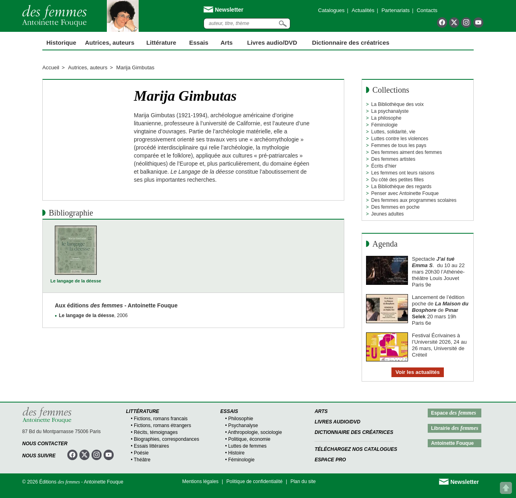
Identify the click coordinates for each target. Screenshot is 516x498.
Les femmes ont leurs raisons (403, 173)
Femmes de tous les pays (399, 145)
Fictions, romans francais (160, 418)
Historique (61, 42)
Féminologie (384, 125)
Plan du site (303, 481)
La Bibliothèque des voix (397, 104)
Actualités (363, 10)
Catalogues (331, 10)
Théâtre (142, 460)
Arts (227, 42)
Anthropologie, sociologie (255, 432)
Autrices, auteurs (110, 42)
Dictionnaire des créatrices (350, 42)
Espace (453, 413)
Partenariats (395, 10)
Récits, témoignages (156, 432)
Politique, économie (249, 439)
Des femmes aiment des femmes (406, 152)
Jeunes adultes (387, 214)
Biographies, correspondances (166, 439)
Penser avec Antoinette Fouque (405, 193)
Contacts (427, 10)
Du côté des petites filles (397, 180)
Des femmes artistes (393, 159)
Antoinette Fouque (452, 443)
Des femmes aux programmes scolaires (413, 200)
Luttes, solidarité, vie (393, 132)
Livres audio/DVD (337, 422)
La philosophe (386, 118)
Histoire (236, 453)
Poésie (141, 453)
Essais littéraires (151, 446)
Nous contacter (44, 443)
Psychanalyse (243, 425)
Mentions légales (200, 481)
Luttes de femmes (247, 446)
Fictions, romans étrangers (162, 425)
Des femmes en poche (395, 207)
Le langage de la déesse (75, 280)
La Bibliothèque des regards (401, 186)
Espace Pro (330, 460)
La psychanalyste (390, 111)
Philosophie (240, 418)
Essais (198, 42)
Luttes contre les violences (399, 138)
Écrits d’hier (384, 166)
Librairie (454, 428)
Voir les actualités (417, 372)
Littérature (161, 42)
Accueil (50, 67)
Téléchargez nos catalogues (355, 449)
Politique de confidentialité (255, 481)
